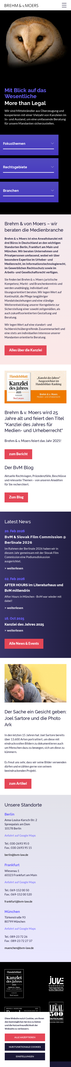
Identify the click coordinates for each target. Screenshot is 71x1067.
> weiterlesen (14, 568)
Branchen (11, 191)
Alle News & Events (24, 643)
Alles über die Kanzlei (25, 350)
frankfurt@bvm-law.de (18, 901)
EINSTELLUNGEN (25, 1056)
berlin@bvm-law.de (16, 854)
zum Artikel (18, 783)
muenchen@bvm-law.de (19, 948)
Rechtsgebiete (15, 167)
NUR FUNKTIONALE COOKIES (25, 1046)
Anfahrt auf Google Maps (20, 835)
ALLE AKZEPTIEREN (24, 1037)
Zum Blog (16, 497)
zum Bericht (18, 454)
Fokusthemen (14, 144)
